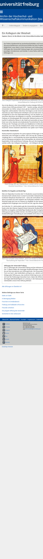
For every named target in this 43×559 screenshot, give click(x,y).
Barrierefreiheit (14, 319)
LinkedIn (7, 339)
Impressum (31, 319)
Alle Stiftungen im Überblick (11, 286)
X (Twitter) (7, 327)
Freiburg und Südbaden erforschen (13, 305)
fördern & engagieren (30, 26)
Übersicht (5, 319)
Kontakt (23, 319)
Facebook (7, 324)
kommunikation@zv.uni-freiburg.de (33, 328)
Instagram (7, 330)
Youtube (7, 333)
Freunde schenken (8, 308)
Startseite (2, 25)
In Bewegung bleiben (8, 298)
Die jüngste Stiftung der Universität (13, 311)
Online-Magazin (14, 26)
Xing (6, 336)
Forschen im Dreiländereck (10, 301)
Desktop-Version (7, 347)
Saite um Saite (6, 295)
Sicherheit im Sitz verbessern (11, 314)
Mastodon (7, 342)
